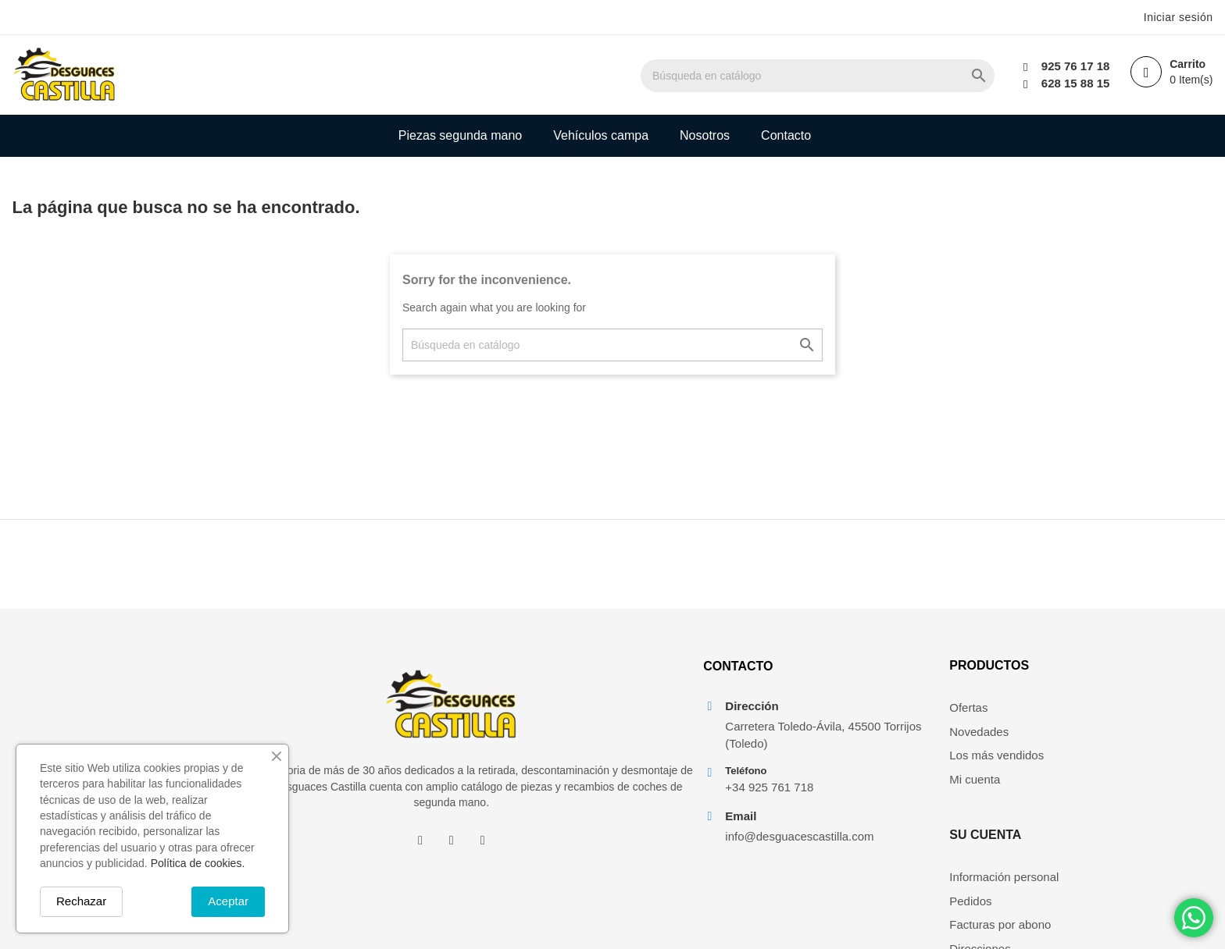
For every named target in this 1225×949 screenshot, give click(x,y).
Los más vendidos (961, 763)
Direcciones (1105, 787)
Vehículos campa (600, 135)
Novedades (943, 740)
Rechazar (81, 901)
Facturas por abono (1126, 763)
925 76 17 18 (1073, 66)
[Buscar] (847, 75)
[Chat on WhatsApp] (1193, 917)
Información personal (1129, 716)
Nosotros (705, 135)
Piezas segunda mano (460, 135)
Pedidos (1096, 740)
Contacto (786, 135)
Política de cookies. (198, 863)
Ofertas (933, 716)
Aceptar (228, 901)
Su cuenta (1111, 674)
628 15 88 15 (1073, 83)
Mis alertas (1103, 811)
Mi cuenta (939, 787)
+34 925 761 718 (764, 797)
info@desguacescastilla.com (794, 846)
